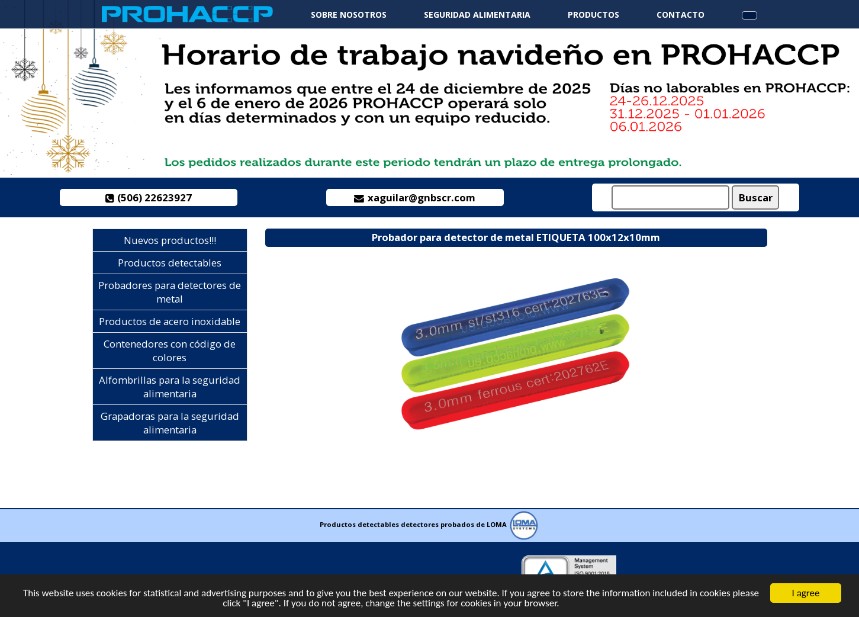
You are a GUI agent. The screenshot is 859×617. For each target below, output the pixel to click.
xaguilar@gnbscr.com (414, 197)
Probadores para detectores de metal (169, 292)
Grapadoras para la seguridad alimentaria (170, 422)
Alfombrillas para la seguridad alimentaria (169, 386)
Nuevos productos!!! (170, 240)
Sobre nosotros (349, 14)
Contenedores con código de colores (170, 350)
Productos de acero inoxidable (169, 321)
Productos (593, 14)
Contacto (680, 14)
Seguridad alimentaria (477, 14)
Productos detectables (169, 262)
